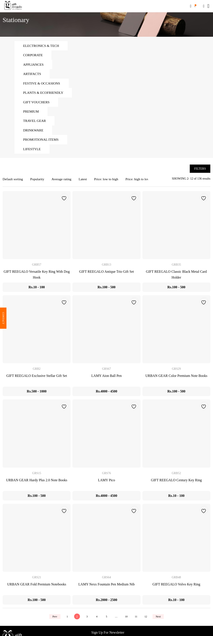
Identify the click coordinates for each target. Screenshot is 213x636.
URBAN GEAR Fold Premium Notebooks (36, 586)
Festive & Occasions (42, 84)
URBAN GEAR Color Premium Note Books (176, 377)
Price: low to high (108, 181)
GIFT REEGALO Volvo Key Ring (176, 586)
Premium (31, 112)
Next (159, 618)
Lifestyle (32, 150)
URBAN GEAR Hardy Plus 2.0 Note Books (36, 481)
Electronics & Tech (41, 46)
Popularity (38, 181)
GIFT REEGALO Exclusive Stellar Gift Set (36, 377)
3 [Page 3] (86, 618)
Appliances (33, 65)
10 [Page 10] (126, 618)
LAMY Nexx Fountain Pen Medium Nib (106, 586)
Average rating (62, 181)
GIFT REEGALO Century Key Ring (176, 481)
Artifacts (32, 74)
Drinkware (33, 131)
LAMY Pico (106, 481)
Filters (200, 170)
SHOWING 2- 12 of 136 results (191, 180)
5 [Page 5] (106, 618)
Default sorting (13, 181)
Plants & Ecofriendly (43, 93)
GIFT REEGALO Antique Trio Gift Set (106, 273)
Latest (84, 181)
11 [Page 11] (136, 618)
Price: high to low (139, 181)
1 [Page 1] (66, 618)
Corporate (33, 55)
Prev (53, 618)
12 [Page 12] (146, 618)
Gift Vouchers (36, 103)
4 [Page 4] (96, 618)
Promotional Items (41, 141)
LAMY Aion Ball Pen (106, 377)
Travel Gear (34, 122)
